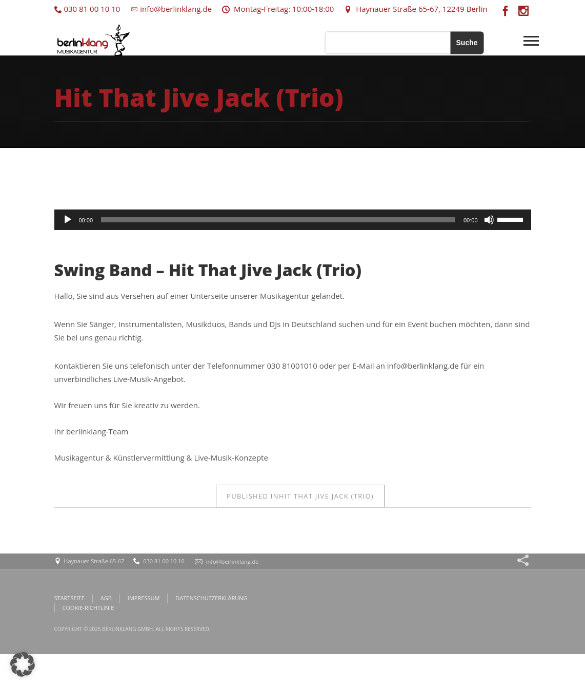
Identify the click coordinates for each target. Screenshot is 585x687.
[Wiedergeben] (68, 220)
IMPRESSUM (143, 598)
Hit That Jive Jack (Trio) (300, 496)
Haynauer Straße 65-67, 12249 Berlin (415, 9)
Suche (466, 43)
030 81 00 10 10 (87, 9)
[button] (22, 664)
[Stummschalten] (489, 220)
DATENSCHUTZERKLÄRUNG (211, 598)
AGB (106, 598)
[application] (292, 219)
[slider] (278, 219)
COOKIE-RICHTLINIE (88, 608)
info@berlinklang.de (171, 9)
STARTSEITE (69, 598)
